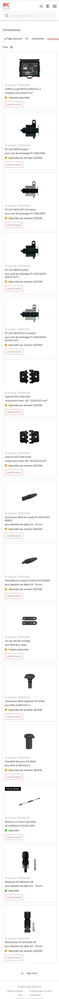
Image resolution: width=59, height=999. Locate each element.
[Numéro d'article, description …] (29, 16)
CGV (20, 995)
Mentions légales (15, 991)
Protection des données (41, 991)
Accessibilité (35, 995)
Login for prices (14, 104)
